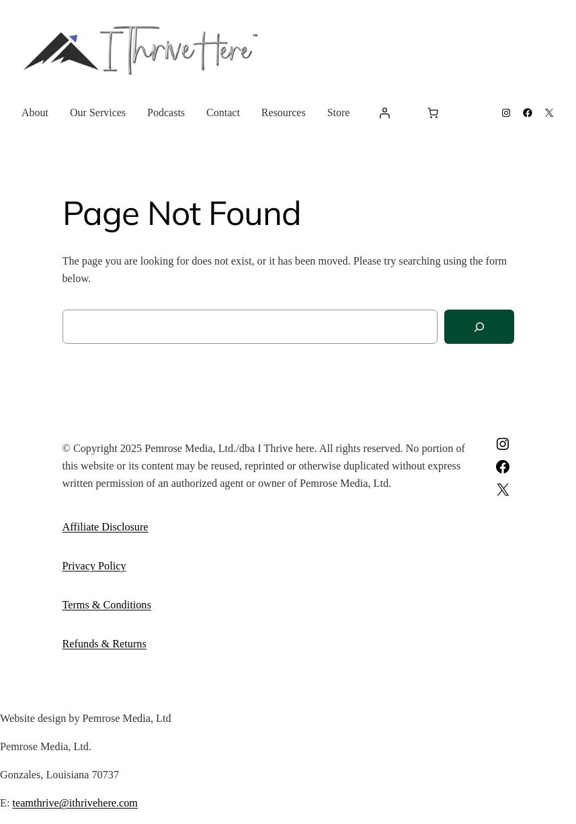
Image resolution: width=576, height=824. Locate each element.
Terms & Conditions (107, 605)
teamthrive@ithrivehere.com (75, 803)
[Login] (384, 112)
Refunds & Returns (105, 644)
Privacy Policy (94, 566)
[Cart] (432, 112)
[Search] (479, 327)
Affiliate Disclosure (106, 527)
